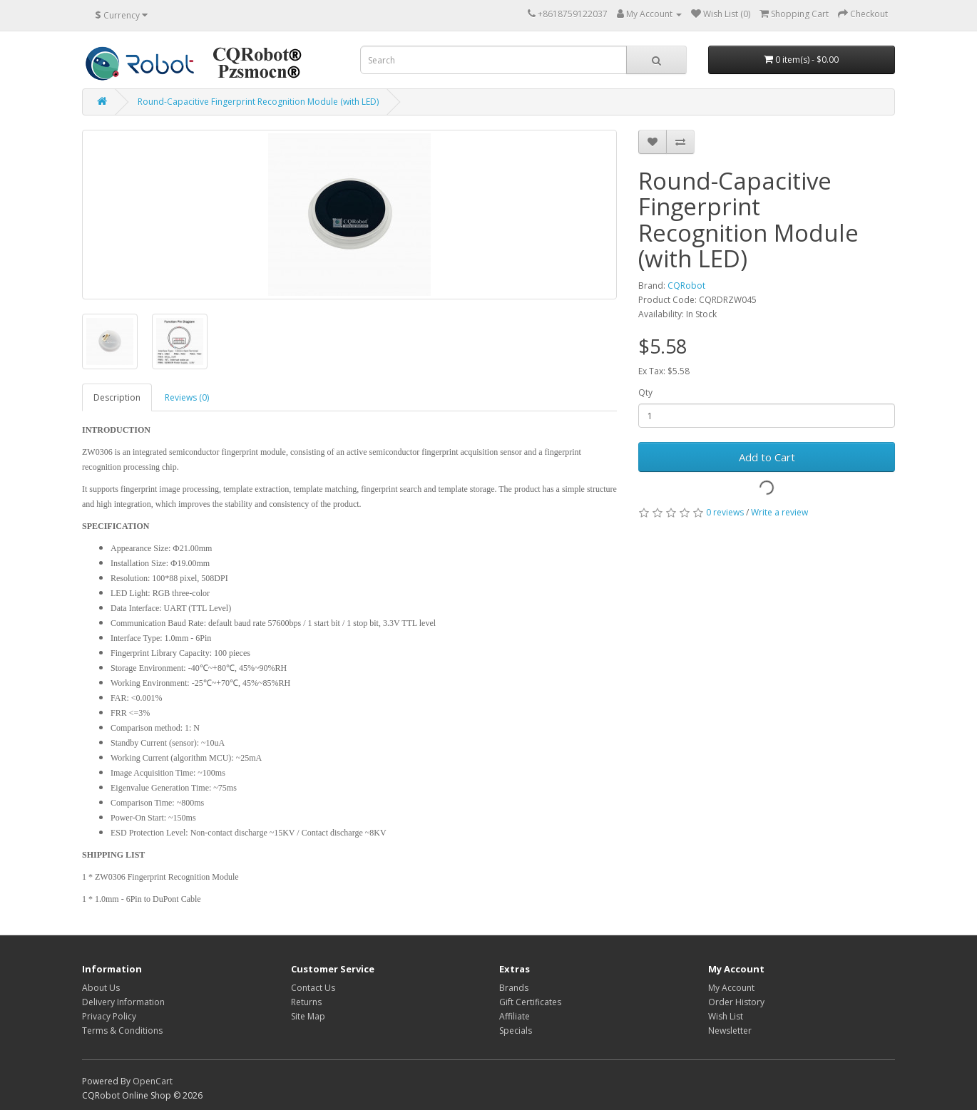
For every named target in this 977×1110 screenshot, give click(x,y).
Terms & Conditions (122, 1030)
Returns (306, 1002)
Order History (736, 1002)
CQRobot (686, 285)
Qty (645, 392)
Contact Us (313, 988)
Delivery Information (123, 1002)
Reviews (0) (187, 397)
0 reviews (725, 512)
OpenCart (153, 1081)
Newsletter (730, 1030)
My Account (731, 988)
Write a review (779, 512)
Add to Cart (767, 457)
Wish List (725, 1016)
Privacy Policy (109, 1016)
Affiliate (514, 1016)
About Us (101, 988)
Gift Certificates (530, 1002)
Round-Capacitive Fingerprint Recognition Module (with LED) (258, 102)
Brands (513, 988)
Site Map (308, 1016)
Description (116, 397)
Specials (515, 1030)
